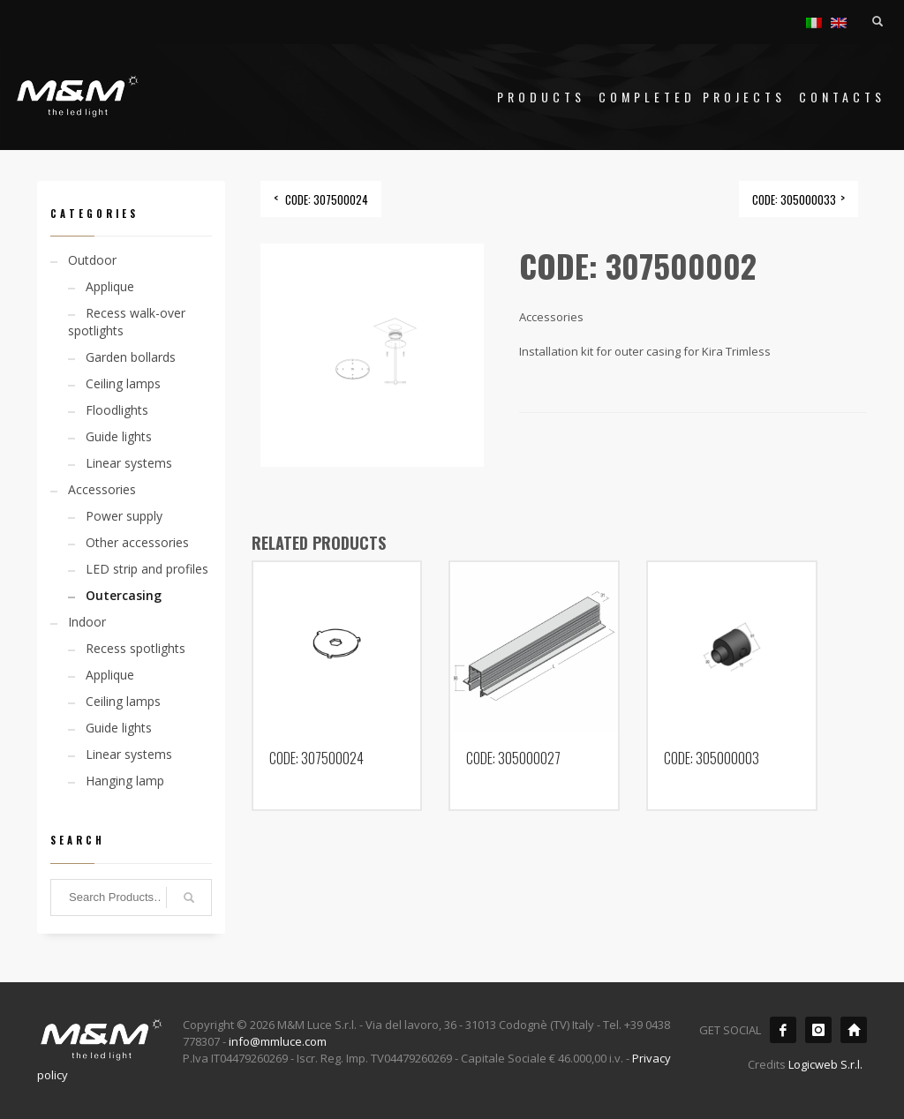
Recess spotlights (135, 648)
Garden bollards (131, 357)
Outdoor (92, 260)
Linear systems (129, 462)
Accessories (102, 489)
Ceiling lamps (123, 383)
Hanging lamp (125, 780)
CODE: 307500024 (326, 199)
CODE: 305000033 (794, 199)
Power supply (124, 515)
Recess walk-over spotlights (126, 321)
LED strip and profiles (147, 568)
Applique (110, 286)
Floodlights (117, 410)
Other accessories (137, 542)
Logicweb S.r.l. (825, 1064)
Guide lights (119, 436)
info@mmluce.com (278, 1041)
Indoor (87, 621)
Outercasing (124, 595)
